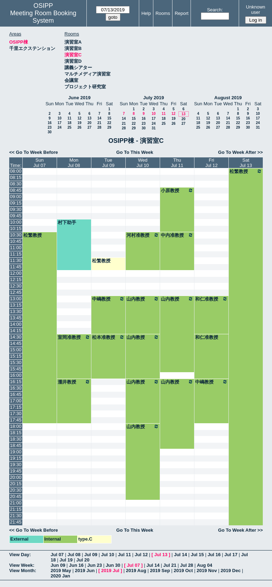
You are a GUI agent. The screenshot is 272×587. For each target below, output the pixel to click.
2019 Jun (85, 570)
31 (153, 128)
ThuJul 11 (177, 162)
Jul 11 (124, 554)
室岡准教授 (74, 337)
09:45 (16, 215)
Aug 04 (204, 565)
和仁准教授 (211, 299)
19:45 (16, 471)
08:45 (16, 190)
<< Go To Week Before (33, 152)
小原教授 (177, 190)
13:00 (16, 298)
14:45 (16, 343)
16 (49, 123)
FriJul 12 (211, 162)
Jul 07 (57, 554)
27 (89, 127)
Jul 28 (186, 565)
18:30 (16, 439)
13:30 (16, 311)
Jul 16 (214, 554)
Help (146, 13)
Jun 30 (113, 565)
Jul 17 (231, 554)
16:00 (16, 375)
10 (59, 118)
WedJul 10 (143, 162)
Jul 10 (107, 554)
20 (89, 123)
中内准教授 (177, 235)
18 (69, 123)
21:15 (16, 509)
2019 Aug (136, 570)
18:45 (16, 445)
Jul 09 (90, 554)
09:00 (16, 196)
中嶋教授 (108, 299)
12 (79, 118)
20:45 (16, 496)
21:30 (16, 515)
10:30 (16, 234)
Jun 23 (94, 565)
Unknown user (255, 9)
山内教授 (142, 299)
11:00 (16, 247)
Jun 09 (58, 565)
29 (109, 127)
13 (89, 118)
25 (69, 127)
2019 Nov (207, 570)
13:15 (16, 305)
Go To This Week (134, 152)
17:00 (16, 400)
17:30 (16, 413)
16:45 (16, 394)
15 (109, 118)
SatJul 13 (246, 162)
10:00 (16, 222)
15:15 (16, 356)
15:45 (16, 368)
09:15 (16, 203)
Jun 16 (76, 565)
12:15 (16, 279)
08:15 (16, 177)
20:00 (16, 477)
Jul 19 (66, 560)
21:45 (16, 522)
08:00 (16, 171)
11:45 (16, 266)
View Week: (21, 565)
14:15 (16, 330)
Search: (215, 9)
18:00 (16, 426)
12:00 (16, 273)
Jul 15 (197, 554)
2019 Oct (183, 570)
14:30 (16, 337)
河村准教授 (142, 235)
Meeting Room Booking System (43, 17)
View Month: (22, 570)
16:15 (16, 381)
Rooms (162, 13)
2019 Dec (230, 570)
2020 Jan (60, 575)
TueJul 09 (108, 162)
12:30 (16, 286)
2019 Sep (160, 570)
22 (109, 123)
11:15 (16, 254)
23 (49, 127)
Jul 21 (169, 565)
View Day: (20, 554)
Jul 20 (83, 560)
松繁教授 (246, 171)
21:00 (16, 502)
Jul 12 (141, 554)
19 (79, 123)
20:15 (16, 483)
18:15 (16, 432)
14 (99, 118)
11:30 (16, 260)
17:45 (16, 420)
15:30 (16, 362)
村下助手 (67, 222)
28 (99, 127)
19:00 (16, 451)
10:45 (16, 241)
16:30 (16, 388)
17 (59, 123)
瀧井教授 (74, 382)
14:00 (16, 324)
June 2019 (79, 97)
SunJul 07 (39, 162)
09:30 (16, 209)
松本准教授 (108, 337)
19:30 (16, 464)
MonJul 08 (74, 162)
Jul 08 (73, 554)
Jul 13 (161, 554)
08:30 (16, 183)
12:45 (16, 292)
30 (49, 132)
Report (181, 13)
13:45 (16, 317)
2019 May (61, 570)
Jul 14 (180, 554)
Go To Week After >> (240, 152)
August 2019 (228, 97)
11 (69, 118)
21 (99, 123)
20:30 (16, 490)
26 (79, 127)
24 (59, 127)
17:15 (16, 407)
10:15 (16, 228)
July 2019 (153, 97)
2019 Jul (110, 570)
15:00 (16, 349)
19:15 (16, 458)
